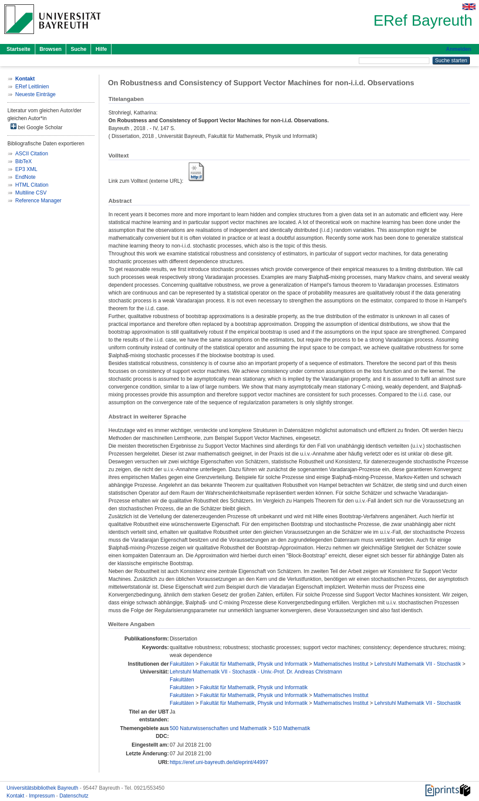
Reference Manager (38, 201)
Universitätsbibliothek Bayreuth (43, 788)
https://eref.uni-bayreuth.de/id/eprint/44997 (219, 762)
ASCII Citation (31, 154)
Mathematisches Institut (341, 664)
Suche (78, 49)
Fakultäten (182, 664)
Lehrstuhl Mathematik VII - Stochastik (417, 664)
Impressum (42, 796)
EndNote (25, 177)
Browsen (51, 49)
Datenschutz (73, 796)
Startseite (18, 49)
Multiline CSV (31, 193)
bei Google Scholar (36, 127)
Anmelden (458, 49)
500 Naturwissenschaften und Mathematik (218, 728)
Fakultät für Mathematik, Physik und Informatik (253, 664)
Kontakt (16, 796)
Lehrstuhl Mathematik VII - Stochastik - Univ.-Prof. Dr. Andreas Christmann (256, 672)
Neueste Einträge (35, 94)
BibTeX (23, 161)
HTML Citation (31, 185)
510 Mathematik (291, 728)
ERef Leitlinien (32, 87)
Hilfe (101, 49)
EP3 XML (26, 169)
